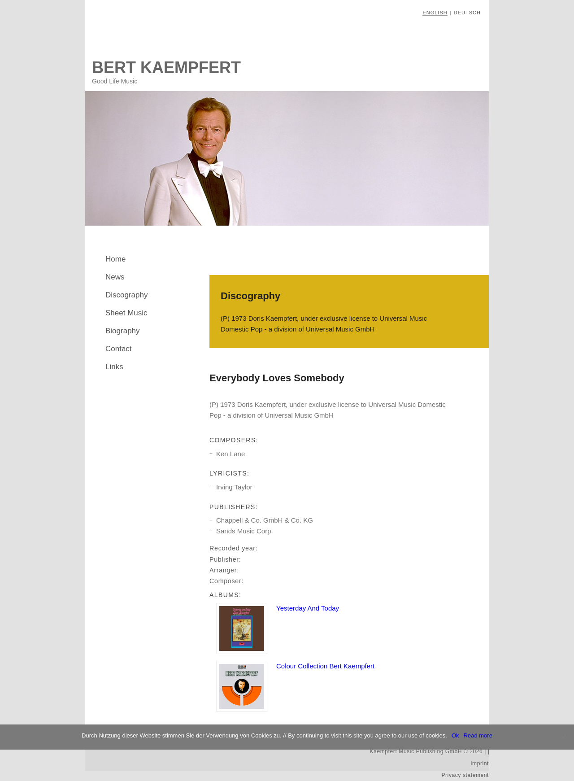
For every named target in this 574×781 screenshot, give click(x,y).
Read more (478, 735)
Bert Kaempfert (166, 67)
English (434, 12)
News (115, 277)
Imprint (479, 763)
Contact (118, 349)
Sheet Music (126, 313)
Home (115, 259)
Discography (126, 295)
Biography (122, 331)
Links (114, 366)
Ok (455, 735)
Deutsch (467, 12)
